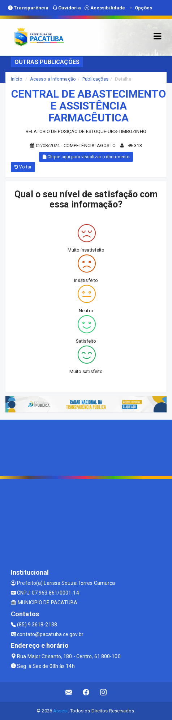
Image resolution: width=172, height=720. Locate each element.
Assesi (60, 710)
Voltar (22, 167)
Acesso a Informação (53, 79)
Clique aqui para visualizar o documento (86, 156)
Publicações (95, 79)
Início (16, 79)
